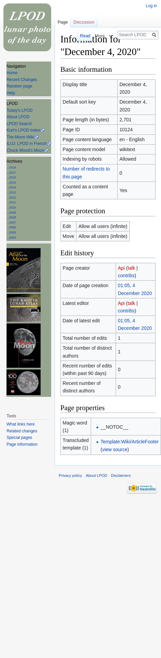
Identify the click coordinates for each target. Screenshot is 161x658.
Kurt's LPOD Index (23, 130)
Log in (151, 5)
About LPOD (17, 117)
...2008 (11, 217)
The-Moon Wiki (20, 137)
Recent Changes (21, 79)
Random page (19, 86)
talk (131, 268)
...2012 (11, 197)
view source (114, 449)
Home (11, 72)
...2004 (11, 237)
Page (63, 22)
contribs (126, 275)
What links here (20, 424)
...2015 (11, 182)
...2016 (11, 177)
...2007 (11, 222)
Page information (22, 444)
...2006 (11, 227)
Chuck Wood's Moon (25, 150)
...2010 (11, 207)
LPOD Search (19, 123)
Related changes (21, 431)
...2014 (11, 187)
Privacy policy (70, 475)
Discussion (83, 22)
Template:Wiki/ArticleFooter (130, 441)
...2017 (11, 172)
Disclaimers (121, 475)
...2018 (11, 167)
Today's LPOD (19, 110)
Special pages (19, 437)
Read (82, 35)
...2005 (11, 232)
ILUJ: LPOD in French (26, 143)
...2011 (11, 202)
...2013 (11, 192)
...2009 (11, 212)
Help (10, 93)
